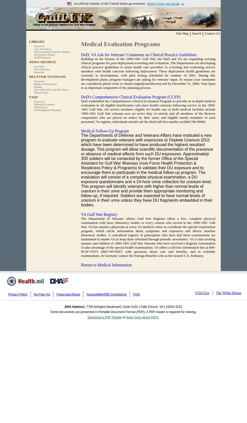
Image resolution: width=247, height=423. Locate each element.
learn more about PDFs (142, 317)
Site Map (182, 33)
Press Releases (42, 69)
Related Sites (41, 92)
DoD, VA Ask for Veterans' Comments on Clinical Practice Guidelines (139, 55)
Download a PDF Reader (105, 317)
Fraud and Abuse (68, 294)
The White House (229, 293)
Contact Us (212, 33)
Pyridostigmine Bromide (47, 110)
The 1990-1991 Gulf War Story (51, 89)
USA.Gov (202, 293)
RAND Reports (42, 57)
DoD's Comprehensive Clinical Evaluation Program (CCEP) (130, 97)
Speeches (39, 72)
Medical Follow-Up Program (105, 131)
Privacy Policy (18, 294)
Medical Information (45, 84)
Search (196, 33)
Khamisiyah (40, 107)
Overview (39, 46)
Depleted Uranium (44, 104)
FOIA (136, 294)
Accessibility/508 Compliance (106, 294)
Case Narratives (42, 49)
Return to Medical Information (106, 265)
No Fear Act (42, 294)
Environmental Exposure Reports (52, 51)
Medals (38, 87)
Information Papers (44, 54)
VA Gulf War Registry (99, 214)
